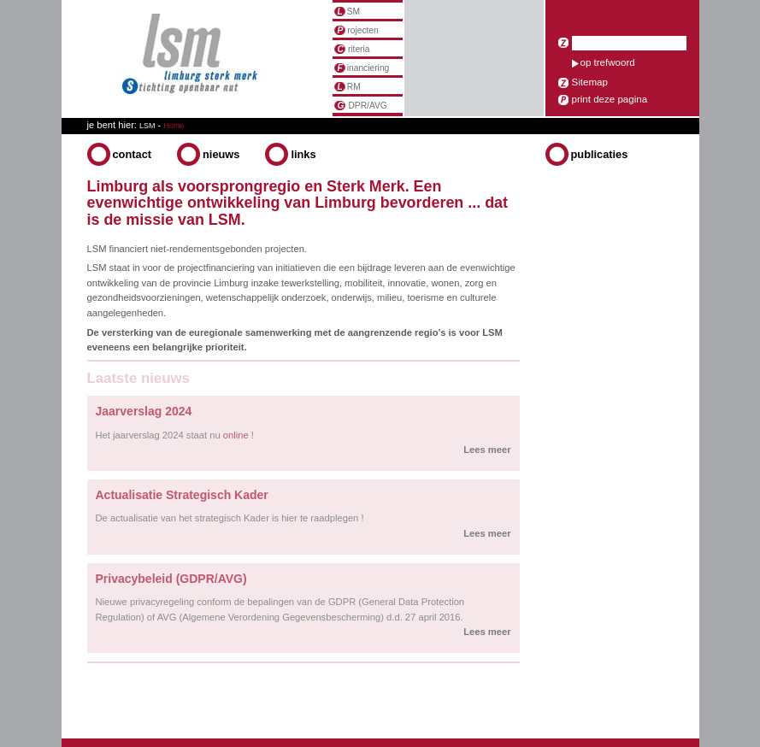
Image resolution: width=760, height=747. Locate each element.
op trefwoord (607, 62)
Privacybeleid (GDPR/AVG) (171, 578)
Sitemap (590, 82)
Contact (132, 154)
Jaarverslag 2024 (144, 411)
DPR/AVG (360, 105)
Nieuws (221, 154)
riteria (352, 49)
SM (347, 11)
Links (303, 154)
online (236, 435)
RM (347, 86)
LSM (147, 125)
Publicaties (599, 154)
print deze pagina (610, 99)
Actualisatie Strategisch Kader (182, 495)
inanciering (362, 68)
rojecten (356, 30)
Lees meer (486, 449)
